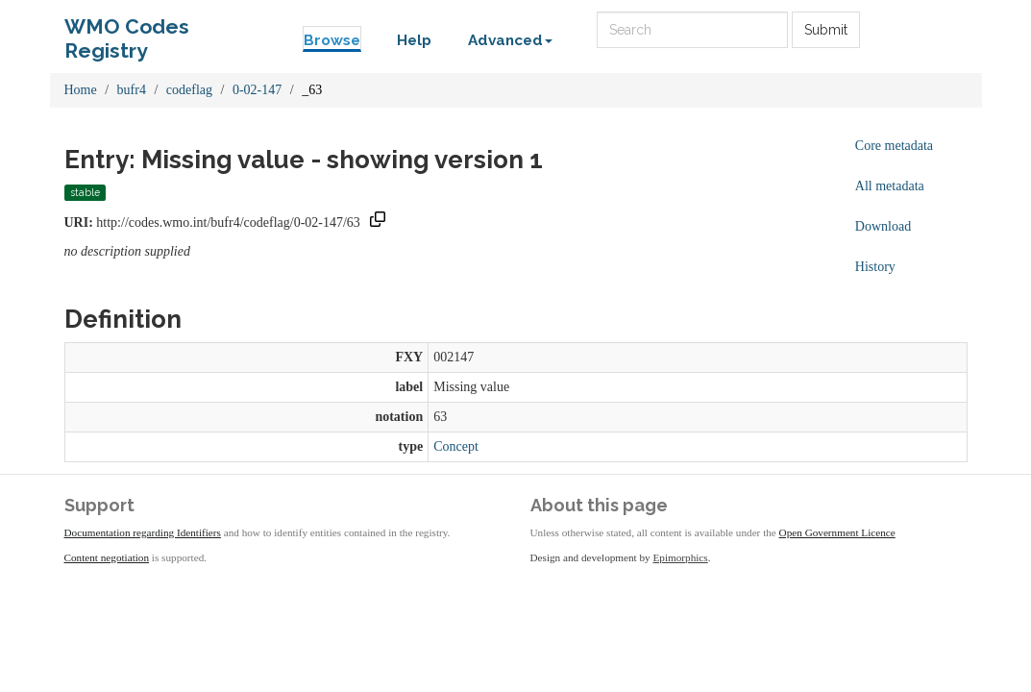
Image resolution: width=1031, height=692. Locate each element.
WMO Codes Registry (126, 31)
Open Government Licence (837, 532)
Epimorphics (680, 557)
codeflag (189, 90)
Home (80, 90)
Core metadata (894, 145)
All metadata (889, 186)
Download (883, 226)
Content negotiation (107, 557)
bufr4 (131, 90)
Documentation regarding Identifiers (142, 532)
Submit (825, 29)
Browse (332, 40)
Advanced (510, 40)
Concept (456, 446)
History (875, 267)
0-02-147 (257, 90)
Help (414, 40)
